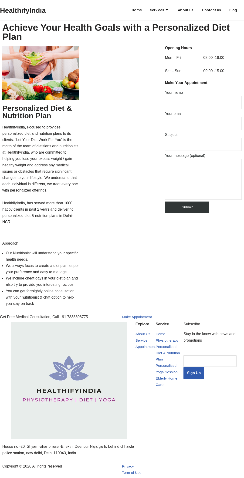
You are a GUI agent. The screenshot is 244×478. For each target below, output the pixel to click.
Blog (231, 10)
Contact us (208, 10)
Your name (203, 100)
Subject (203, 142)
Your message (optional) (203, 177)
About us (181, 10)
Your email (203, 121)
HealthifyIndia (24, 10)
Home (131, 10)
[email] (210, 361)
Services (154, 10)
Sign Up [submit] (194, 373)
